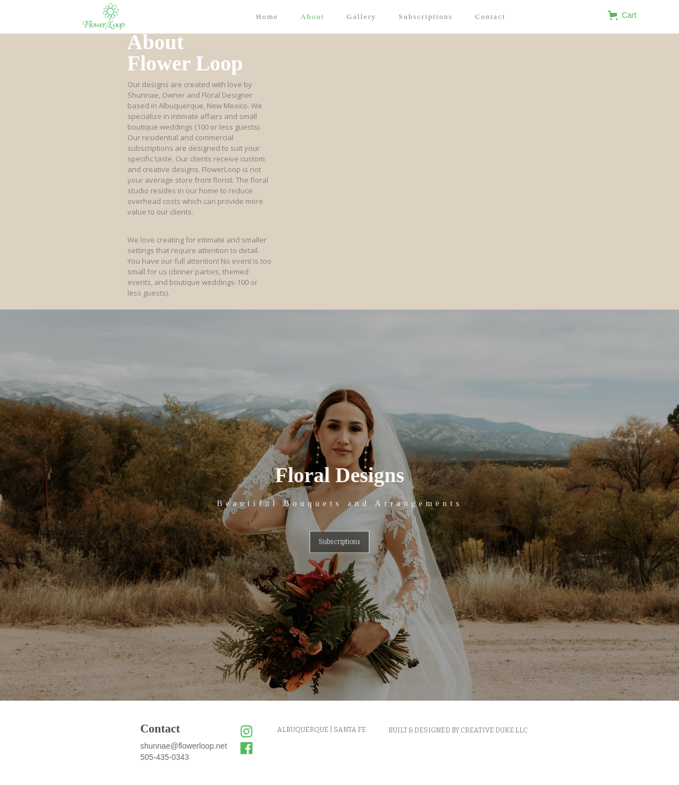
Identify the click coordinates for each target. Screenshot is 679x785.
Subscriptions (425, 16)
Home (267, 16)
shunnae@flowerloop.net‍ (183, 745)
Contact (490, 16)
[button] (629, 15)
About (313, 16)
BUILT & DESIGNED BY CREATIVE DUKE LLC (458, 730)
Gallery (361, 16)
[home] (104, 16)
